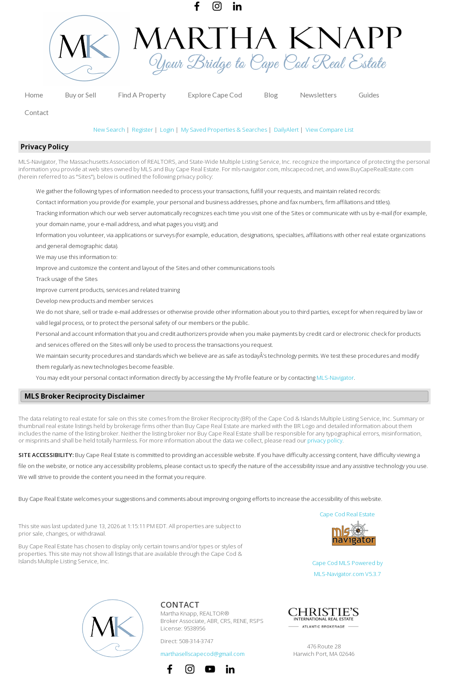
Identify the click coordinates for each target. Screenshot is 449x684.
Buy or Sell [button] (80, 95)
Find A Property (142, 95)
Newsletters (318, 95)
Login (167, 129)
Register (142, 129)
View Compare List (329, 129)
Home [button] (34, 95)
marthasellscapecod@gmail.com (202, 654)
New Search (109, 129)
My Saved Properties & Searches (224, 129)
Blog (271, 95)
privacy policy (324, 440)
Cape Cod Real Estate (347, 514)
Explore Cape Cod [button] (215, 95)
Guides (369, 95)
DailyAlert (286, 129)
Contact (37, 112)
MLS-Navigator (335, 378)
